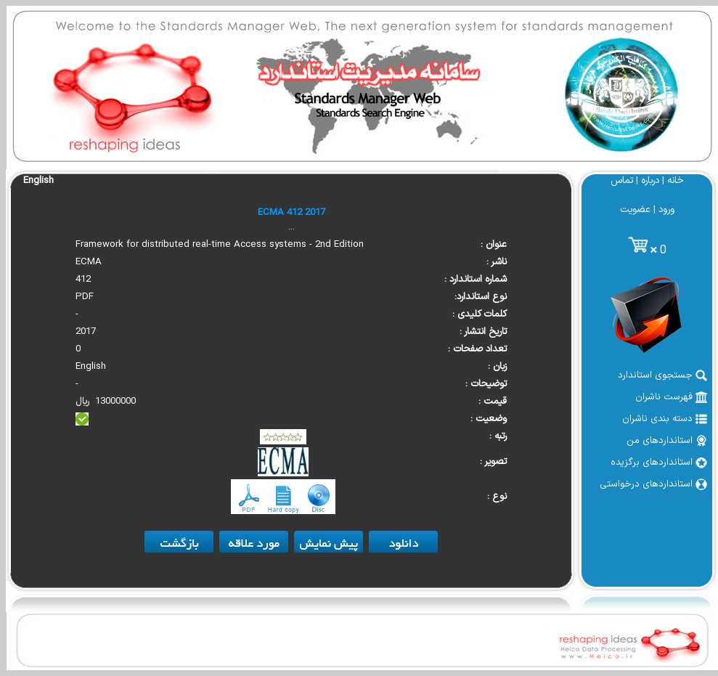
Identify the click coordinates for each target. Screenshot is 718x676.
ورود (666, 210)
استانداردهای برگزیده (659, 462)
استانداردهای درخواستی (653, 484)
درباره (650, 181)
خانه (675, 181)
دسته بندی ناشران (664, 419)
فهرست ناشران (671, 397)
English (38, 181)
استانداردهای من (667, 440)
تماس (622, 181)
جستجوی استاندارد (662, 375)
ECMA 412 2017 (291, 212)
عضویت (635, 210)
